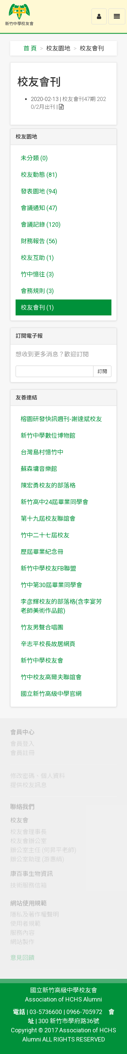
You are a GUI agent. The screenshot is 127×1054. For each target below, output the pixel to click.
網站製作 (22, 943)
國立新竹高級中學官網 (51, 693)
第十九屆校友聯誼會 (48, 518)
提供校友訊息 (28, 786)
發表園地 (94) (39, 191)
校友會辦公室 (28, 842)
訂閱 (102, 371)
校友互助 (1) (37, 257)
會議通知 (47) (39, 207)
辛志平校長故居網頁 (48, 643)
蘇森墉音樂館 (39, 468)
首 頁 (30, 48)
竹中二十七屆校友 (45, 535)
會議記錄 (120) (41, 224)
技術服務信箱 (28, 886)
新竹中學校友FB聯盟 (48, 568)
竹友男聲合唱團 (42, 627)
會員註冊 (22, 754)
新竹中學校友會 (42, 660)
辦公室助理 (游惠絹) (37, 860)
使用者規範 (25, 925)
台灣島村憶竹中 (42, 452)
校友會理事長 (28, 833)
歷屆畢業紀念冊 (42, 551)
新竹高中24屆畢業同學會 (54, 501)
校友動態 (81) (39, 174)
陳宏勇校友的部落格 (48, 485)
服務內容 (22, 934)
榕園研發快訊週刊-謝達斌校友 (61, 418)
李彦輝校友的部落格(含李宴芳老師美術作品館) (61, 606)
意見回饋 (22, 959)
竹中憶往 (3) (37, 274)
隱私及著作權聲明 (34, 916)
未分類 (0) (34, 158)
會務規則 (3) (37, 290)
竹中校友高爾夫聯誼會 (51, 677)
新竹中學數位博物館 (48, 435)
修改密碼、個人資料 (37, 777)
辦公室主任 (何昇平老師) (43, 851)
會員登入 (22, 745)
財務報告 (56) (39, 241)
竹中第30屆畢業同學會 (51, 584)
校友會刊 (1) (37, 307)
